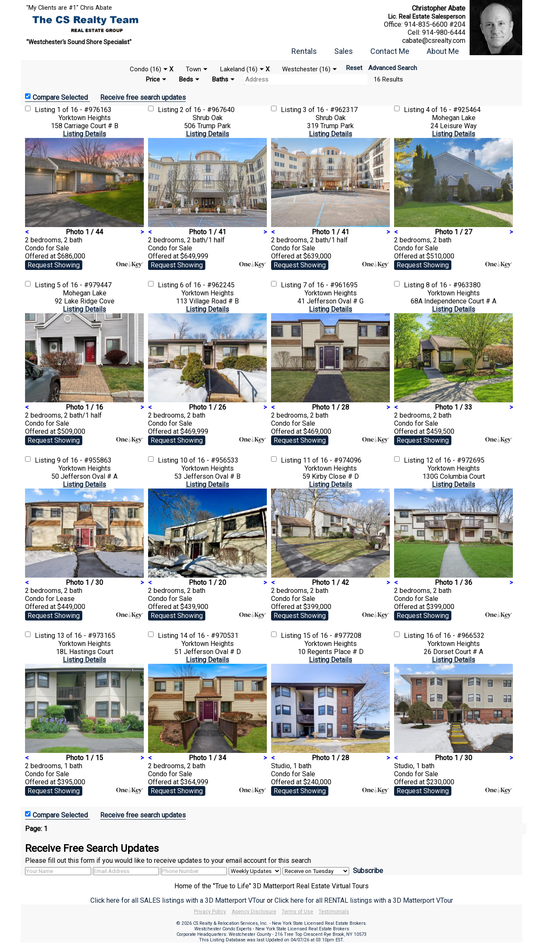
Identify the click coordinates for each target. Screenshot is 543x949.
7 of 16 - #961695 (330, 285)
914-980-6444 (443, 32)
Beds (186, 79)
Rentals (304, 51)
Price (153, 79)
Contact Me (389, 51)
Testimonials (334, 912)
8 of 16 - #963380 (453, 285)
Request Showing (54, 265)
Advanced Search (392, 68)
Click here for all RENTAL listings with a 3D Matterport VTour (363, 900)
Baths (220, 79)
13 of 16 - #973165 (86, 636)
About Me (443, 51)
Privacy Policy (210, 912)
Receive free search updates (143, 97)
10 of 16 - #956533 (209, 460)
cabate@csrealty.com (433, 40)
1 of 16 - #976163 (84, 110)
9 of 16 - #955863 (84, 460)
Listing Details (84, 134)
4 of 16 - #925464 (453, 110)
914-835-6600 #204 (434, 24)
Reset (354, 68)
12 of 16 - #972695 (455, 460)
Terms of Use (297, 912)
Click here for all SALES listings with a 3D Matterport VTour (177, 900)
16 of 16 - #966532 (455, 636)
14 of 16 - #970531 (209, 636)
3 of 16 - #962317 (330, 110)
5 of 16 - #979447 (84, 285)
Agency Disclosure (254, 912)
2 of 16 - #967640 (207, 110)
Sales (343, 51)
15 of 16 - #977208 (332, 636)
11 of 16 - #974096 (332, 460)
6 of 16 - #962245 (207, 285)
